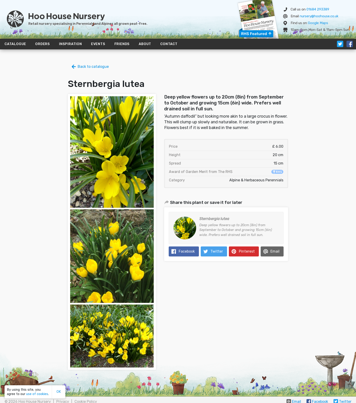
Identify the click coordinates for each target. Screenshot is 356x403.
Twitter (216, 251)
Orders (42, 44)
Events (98, 44)
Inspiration (70, 44)
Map (318, 23)
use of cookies (37, 394)
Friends (122, 44)
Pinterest (247, 251)
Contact (169, 44)
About (145, 44)
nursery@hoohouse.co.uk (319, 16)
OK (59, 392)
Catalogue (15, 44)
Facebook (187, 251)
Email (274, 251)
